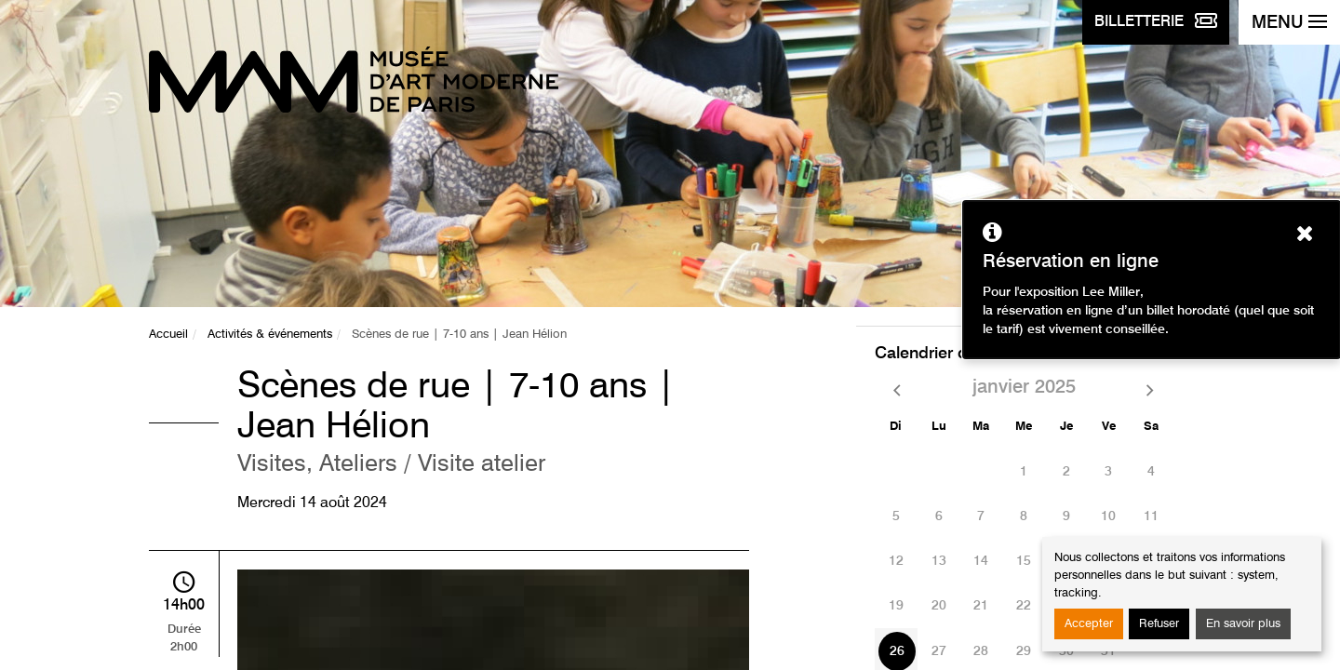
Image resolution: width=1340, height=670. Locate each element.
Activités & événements (270, 334)
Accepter (1089, 624)
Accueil (168, 334)
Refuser (1159, 624)
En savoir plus (1243, 624)
